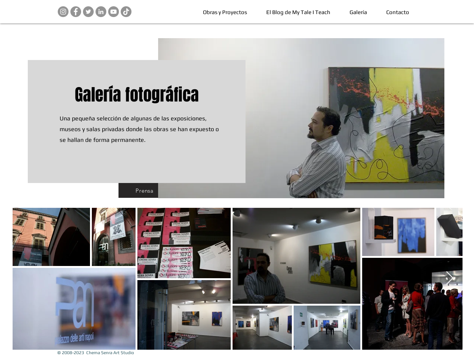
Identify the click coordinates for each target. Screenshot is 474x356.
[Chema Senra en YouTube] (113, 11)
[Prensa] (144, 190)
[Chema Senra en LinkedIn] (101, 11)
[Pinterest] (126, 11)
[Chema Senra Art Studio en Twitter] (88, 11)
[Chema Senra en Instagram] (63, 11)
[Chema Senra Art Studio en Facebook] (75, 11)
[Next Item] (449, 278)
